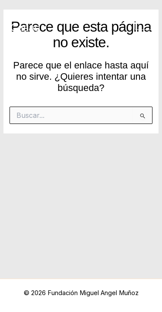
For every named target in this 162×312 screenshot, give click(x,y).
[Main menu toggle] (143, 21)
